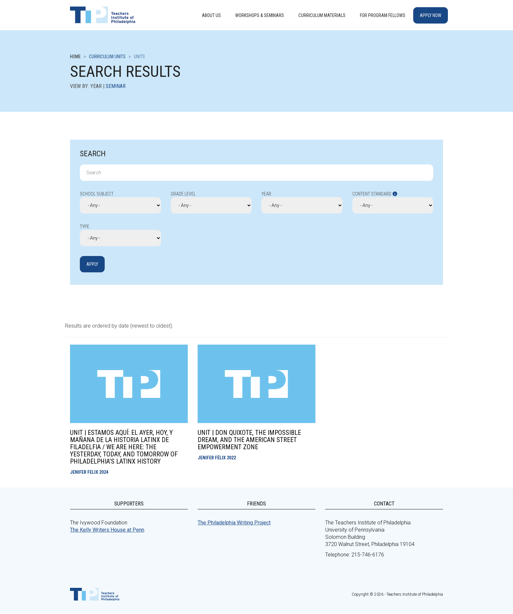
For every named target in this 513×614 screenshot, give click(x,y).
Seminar (116, 86)
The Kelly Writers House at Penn (107, 530)
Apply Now (430, 15)
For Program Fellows (382, 15)
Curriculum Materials (321, 15)
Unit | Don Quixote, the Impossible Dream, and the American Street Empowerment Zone (249, 440)
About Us (211, 15)
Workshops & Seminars (259, 15)
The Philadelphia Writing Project (234, 523)
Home (75, 56)
